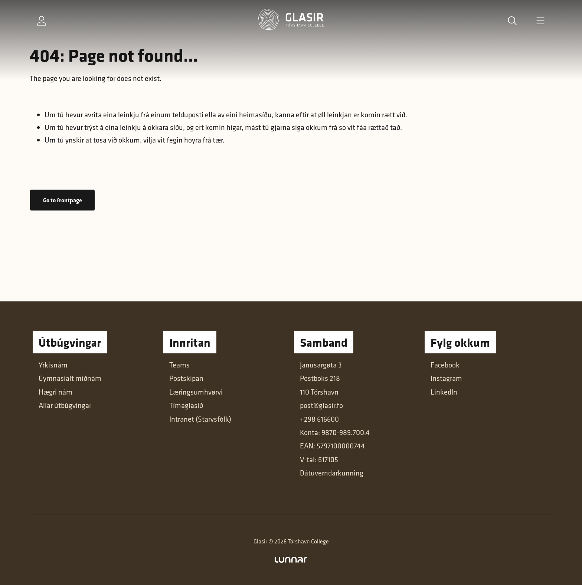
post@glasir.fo (321, 405)
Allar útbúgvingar (65, 405)
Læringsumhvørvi (196, 391)
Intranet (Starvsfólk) (200, 419)
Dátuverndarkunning (331, 472)
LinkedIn (444, 391)
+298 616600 (319, 419)
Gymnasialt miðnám (70, 378)
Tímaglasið (186, 405)
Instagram (446, 378)
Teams (179, 364)
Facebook (445, 364)
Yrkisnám (53, 364)
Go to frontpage (62, 200)
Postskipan (186, 378)
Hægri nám (55, 391)
